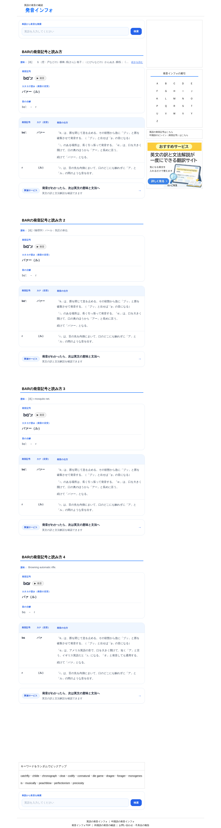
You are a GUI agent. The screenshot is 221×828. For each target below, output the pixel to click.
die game (98, 775)
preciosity (78, 783)
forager (121, 775)
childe (35, 775)
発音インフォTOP (81, 825)
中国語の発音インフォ (123, 821)
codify (71, 775)
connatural (83, 775)
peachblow (45, 783)
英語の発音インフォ (97, 821)
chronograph (49, 775)
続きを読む (137, 62)
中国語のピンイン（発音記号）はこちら (168, 135)
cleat (62, 775)
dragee (110, 775)
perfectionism (62, 783)
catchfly (25, 775)
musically (30, 783)
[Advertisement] (122, 8)
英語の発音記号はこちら (161, 132)
